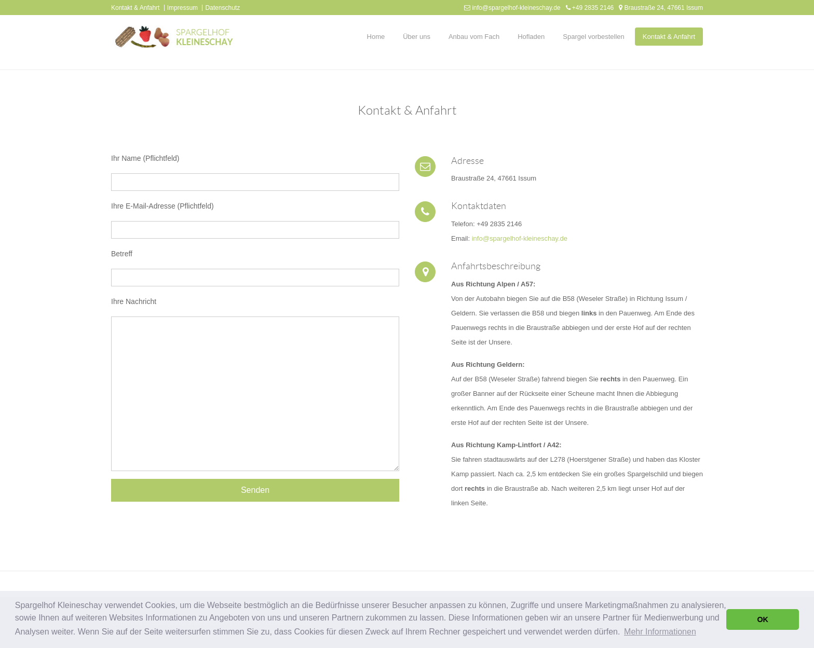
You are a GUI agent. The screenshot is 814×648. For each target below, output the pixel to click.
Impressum (182, 7)
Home (376, 36)
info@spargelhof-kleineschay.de (516, 7)
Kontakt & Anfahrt (135, 7)
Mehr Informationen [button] (660, 631)
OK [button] (762, 619)
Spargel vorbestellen (594, 36)
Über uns (416, 36)
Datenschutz (222, 7)
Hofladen (531, 36)
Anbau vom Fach (474, 36)
